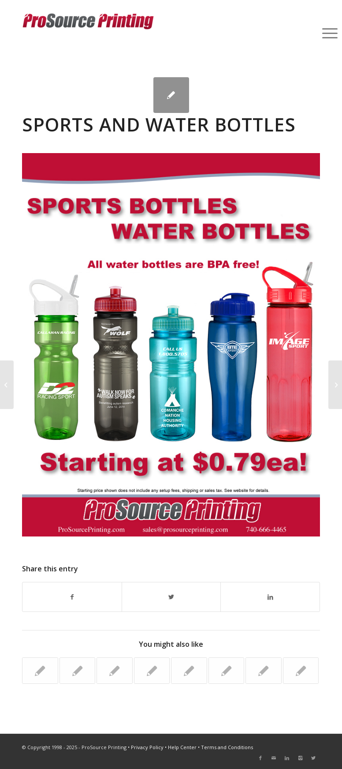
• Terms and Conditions (225, 747)
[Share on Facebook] (72, 596)
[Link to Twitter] (313, 758)
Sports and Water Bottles (159, 124)
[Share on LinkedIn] (270, 596)
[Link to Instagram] (300, 758)
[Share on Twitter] (171, 596)
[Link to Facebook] (260, 758)
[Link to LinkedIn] (287, 758)
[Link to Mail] (273, 758)
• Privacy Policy (146, 747)
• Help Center (181, 747)
